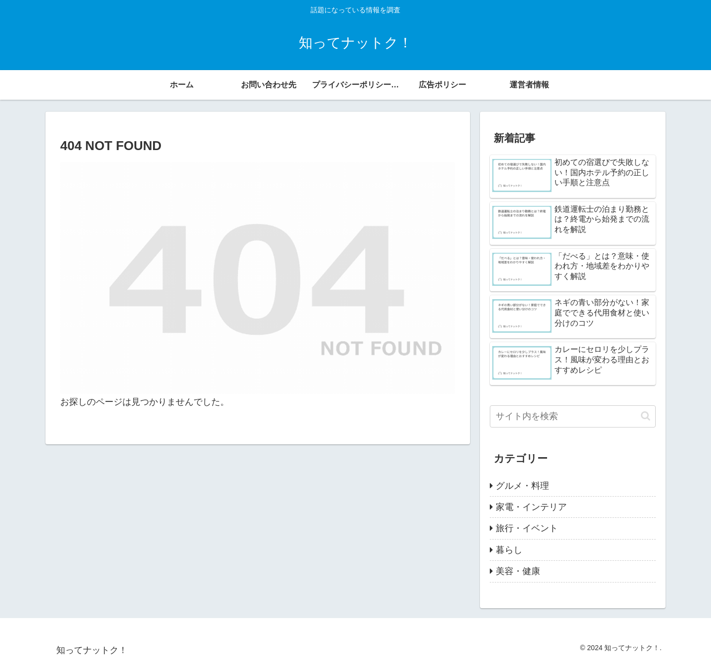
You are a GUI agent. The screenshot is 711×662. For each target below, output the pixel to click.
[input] (573, 416)
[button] (645, 416)
